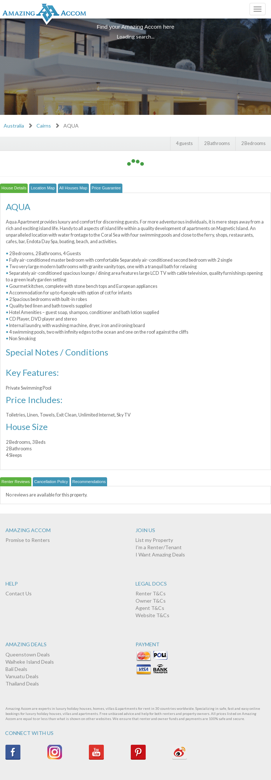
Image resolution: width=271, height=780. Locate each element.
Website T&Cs (152, 615)
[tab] (14, 188)
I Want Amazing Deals (160, 554)
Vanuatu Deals (22, 676)
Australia (14, 125)
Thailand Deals (22, 683)
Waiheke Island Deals (29, 662)
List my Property (154, 540)
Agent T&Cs (150, 608)
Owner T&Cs (151, 601)
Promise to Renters (27, 540)
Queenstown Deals (27, 654)
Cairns (43, 125)
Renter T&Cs (151, 593)
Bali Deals (16, 669)
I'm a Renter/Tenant (159, 547)
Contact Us (18, 593)
